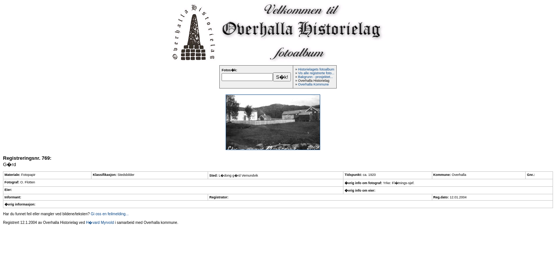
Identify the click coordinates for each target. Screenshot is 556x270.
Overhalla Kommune (313, 84)
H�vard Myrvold (100, 222)
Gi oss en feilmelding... (110, 214)
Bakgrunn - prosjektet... (315, 77)
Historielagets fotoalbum (316, 69)
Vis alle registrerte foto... (316, 73)
